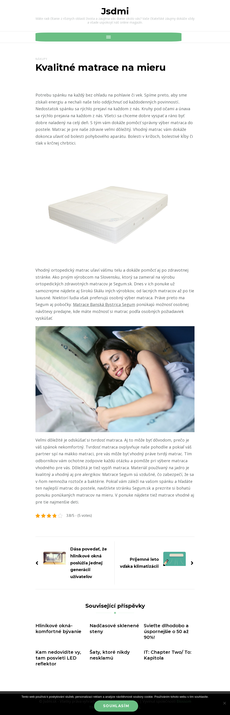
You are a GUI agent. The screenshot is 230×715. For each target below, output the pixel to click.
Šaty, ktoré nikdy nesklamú (110, 655)
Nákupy (41, 59)
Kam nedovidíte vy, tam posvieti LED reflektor (58, 658)
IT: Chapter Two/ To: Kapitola (167, 655)
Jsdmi (115, 11)
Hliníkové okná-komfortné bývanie (58, 628)
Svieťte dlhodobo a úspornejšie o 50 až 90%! (166, 631)
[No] (224, 703)
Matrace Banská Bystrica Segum (104, 304)
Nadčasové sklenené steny (114, 628)
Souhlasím (116, 706)
